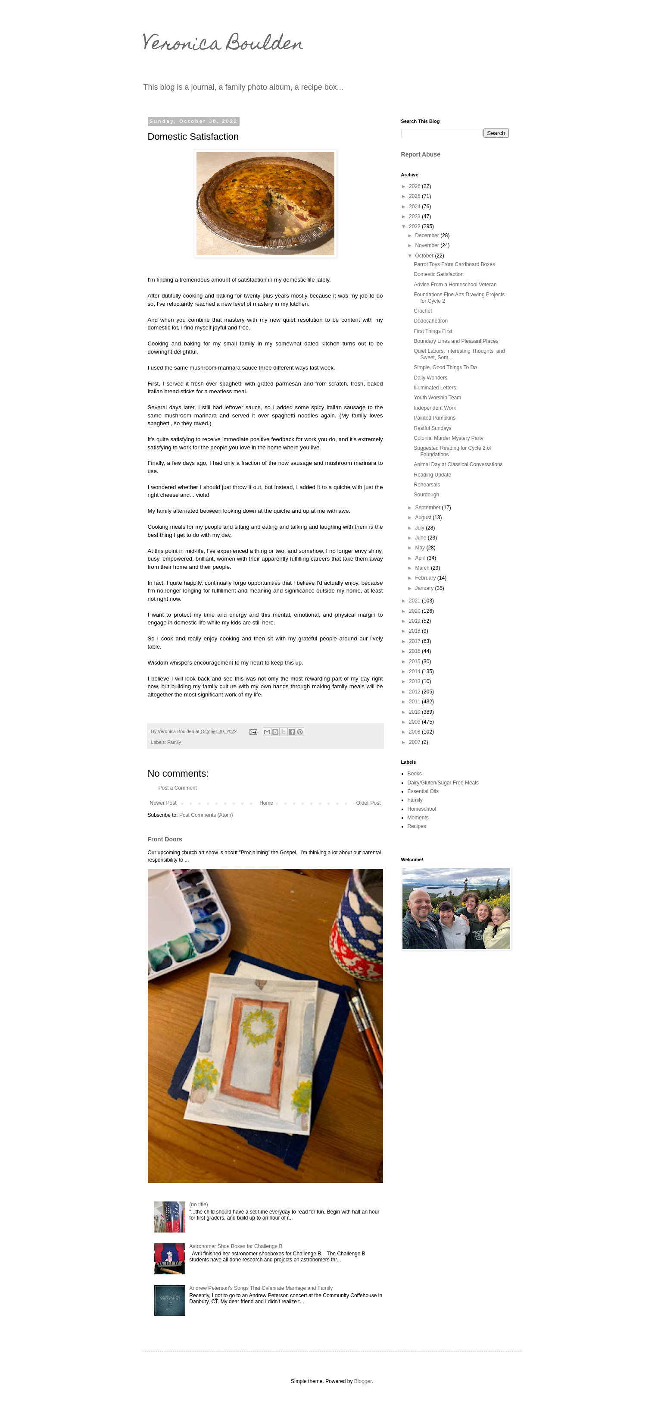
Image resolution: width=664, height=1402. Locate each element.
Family (174, 742)
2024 (415, 207)
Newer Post (163, 803)
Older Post (368, 803)
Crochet (423, 311)
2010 (415, 712)
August (424, 517)
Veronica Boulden (223, 45)
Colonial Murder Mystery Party (448, 438)
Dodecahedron (431, 321)
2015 (415, 662)
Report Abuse (420, 154)
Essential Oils (423, 791)
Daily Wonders (430, 378)
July (420, 528)
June (421, 538)
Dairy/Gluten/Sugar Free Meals (443, 783)
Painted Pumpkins (434, 418)
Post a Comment (178, 788)
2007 (415, 742)
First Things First (433, 331)
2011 (415, 702)
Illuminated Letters (435, 388)
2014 (415, 671)
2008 (415, 732)
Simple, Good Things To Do (445, 367)
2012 (415, 692)
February (426, 578)
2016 (415, 651)
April (421, 558)
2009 (415, 722)
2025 (415, 196)
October (425, 256)
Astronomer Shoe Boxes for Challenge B (235, 1246)
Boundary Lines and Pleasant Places (456, 341)
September (428, 508)
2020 (415, 611)
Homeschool (422, 809)
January (425, 588)
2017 (415, 641)
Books (415, 774)
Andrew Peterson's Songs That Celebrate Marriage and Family (261, 1288)
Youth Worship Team (437, 398)
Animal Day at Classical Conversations (458, 464)
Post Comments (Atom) (206, 815)
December (427, 235)
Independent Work (435, 408)
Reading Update (432, 475)
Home (266, 803)
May (420, 548)
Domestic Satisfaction (438, 274)
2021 (415, 601)
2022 (415, 226)
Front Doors (165, 839)
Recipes (417, 826)
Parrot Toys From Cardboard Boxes (454, 264)
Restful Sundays (432, 428)
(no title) (198, 1204)
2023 (415, 216)
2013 (415, 681)
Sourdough (426, 495)
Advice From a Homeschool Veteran (455, 285)
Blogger (363, 1381)
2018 (415, 631)
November (427, 245)
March (423, 568)
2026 (415, 186)
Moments (418, 818)
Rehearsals (427, 485)
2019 (415, 621)
